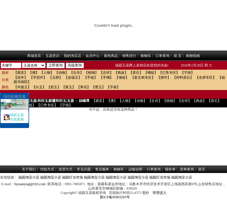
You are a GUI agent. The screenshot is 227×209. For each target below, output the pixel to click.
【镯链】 (151, 73)
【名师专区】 (205, 77)
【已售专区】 (169, 73)
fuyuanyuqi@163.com (29, 184)
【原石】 (136, 73)
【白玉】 (39, 87)
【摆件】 (164, 77)
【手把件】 (38, 77)
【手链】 (90, 77)
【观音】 (21, 73)
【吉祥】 (106, 73)
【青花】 (84, 87)
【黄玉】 (69, 87)
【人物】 (47, 73)
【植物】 (91, 73)
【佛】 (34, 73)
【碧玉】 (54, 87)
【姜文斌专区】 (143, 77)
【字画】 (187, 73)
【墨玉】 (98, 87)
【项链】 (122, 77)
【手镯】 (106, 77)
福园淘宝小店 (28, 177)
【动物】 (62, 73)
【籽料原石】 (183, 77)
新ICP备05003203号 (115, 197)
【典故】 (121, 73)
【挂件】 (21, 77)
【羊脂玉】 (22, 87)
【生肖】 (77, 73)
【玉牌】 (56, 77)
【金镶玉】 (73, 77)
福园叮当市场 (72, 177)
